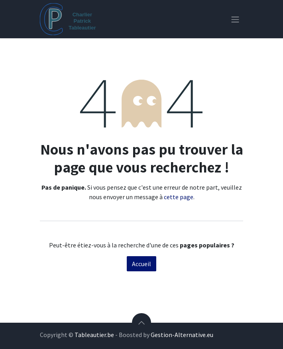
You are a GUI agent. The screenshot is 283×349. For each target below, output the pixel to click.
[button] (141, 322)
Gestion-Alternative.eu (182, 335)
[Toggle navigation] (235, 19)
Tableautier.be (94, 335)
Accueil (141, 264)
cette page (178, 197)
